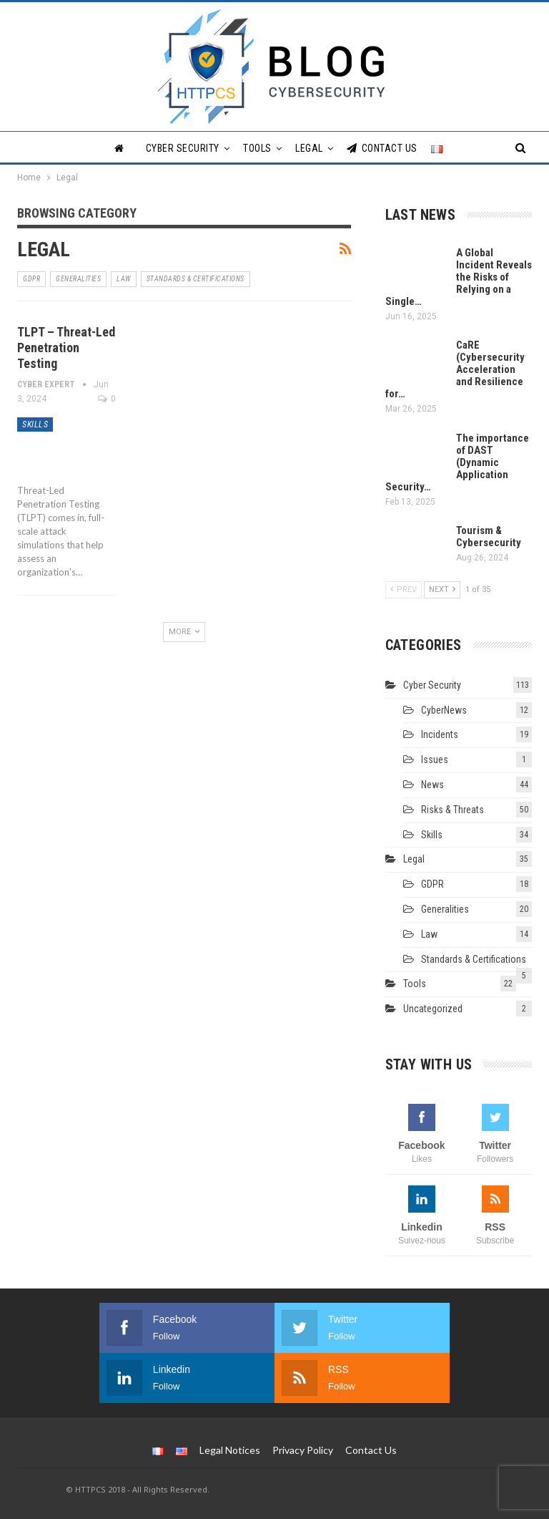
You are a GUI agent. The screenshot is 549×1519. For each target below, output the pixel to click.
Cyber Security (182, 148)
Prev (403, 589)
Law (124, 279)
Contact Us (382, 148)
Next (442, 589)
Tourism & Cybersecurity (488, 536)
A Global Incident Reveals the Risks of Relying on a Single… (458, 277)
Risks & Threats (452, 809)
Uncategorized (433, 1008)
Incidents (439, 734)
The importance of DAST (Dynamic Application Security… (457, 462)
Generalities (78, 279)
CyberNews (444, 710)
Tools (257, 148)
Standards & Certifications (195, 279)
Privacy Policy (302, 1450)
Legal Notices (229, 1450)
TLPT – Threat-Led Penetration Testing (66, 347)
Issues (434, 759)
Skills (35, 424)
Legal (309, 148)
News (432, 784)
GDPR (31, 279)
